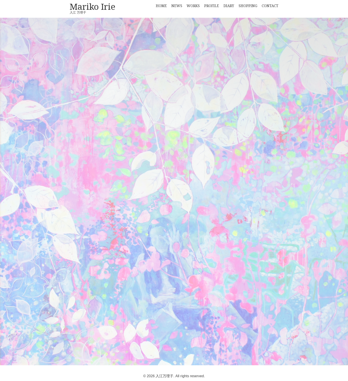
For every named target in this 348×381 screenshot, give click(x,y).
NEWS (176, 5)
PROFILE (211, 5)
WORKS (193, 5)
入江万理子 (164, 376)
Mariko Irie (92, 7)
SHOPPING (248, 5)
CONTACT (270, 5)
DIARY (228, 5)
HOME (161, 5)
